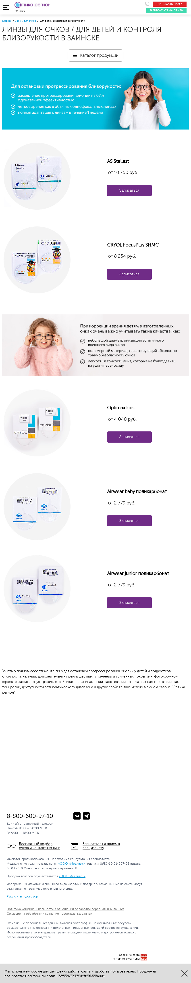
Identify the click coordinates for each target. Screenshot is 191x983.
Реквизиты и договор (22, 896)
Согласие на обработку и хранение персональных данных (49, 913)
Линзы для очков (25, 20)
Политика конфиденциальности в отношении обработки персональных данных (65, 909)
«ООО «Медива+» (71, 863)
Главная (7, 20)
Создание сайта (129, 955)
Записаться (129, 190)
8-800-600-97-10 (30, 816)
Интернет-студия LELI (126, 958)
